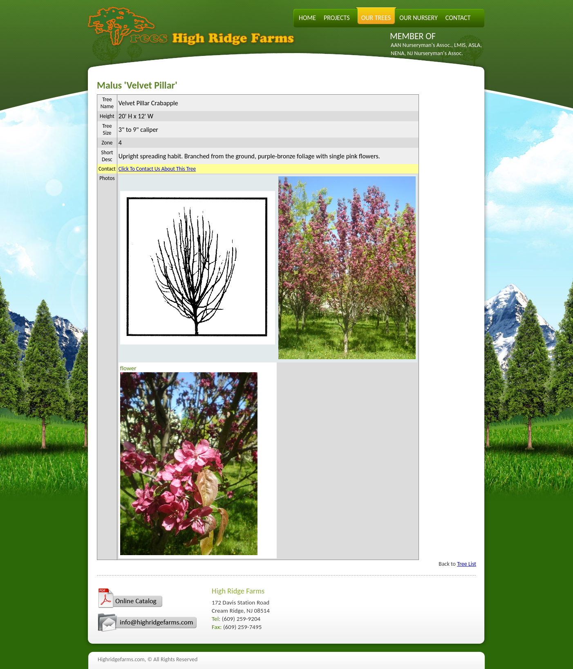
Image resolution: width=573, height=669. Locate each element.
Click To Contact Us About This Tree (157, 168)
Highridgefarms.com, (122, 659)
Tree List (466, 563)
